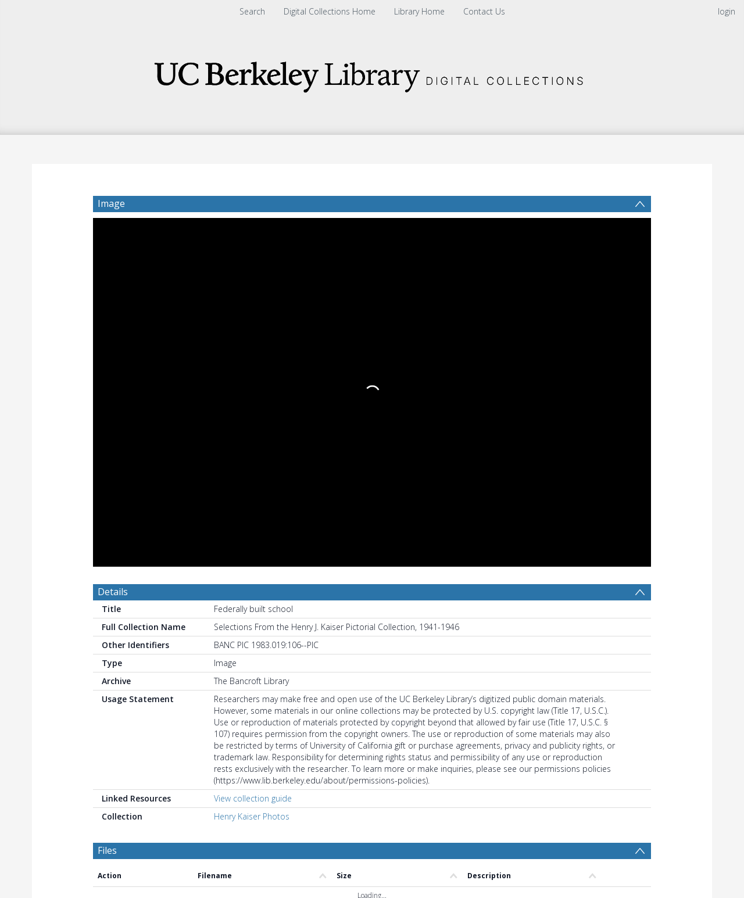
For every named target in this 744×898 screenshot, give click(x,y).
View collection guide (253, 443)
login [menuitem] (726, 11)
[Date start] (288, 602)
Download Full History (604, 809)
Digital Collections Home (329, 11)
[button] (302, 860)
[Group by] (168, 602)
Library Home (419, 11)
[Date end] (377, 602)
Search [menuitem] (252, 11)
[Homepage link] (372, 73)
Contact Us (484, 11)
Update (509, 601)
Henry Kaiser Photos (251, 461)
